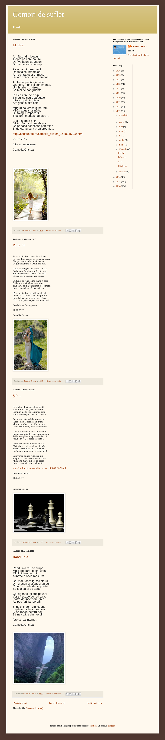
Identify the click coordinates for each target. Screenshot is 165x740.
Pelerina (19, 245)
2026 (118, 71)
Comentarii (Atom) (34, 708)
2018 (118, 106)
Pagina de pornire (57, 703)
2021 (118, 93)
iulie (121, 126)
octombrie (123, 115)
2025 (118, 75)
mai (121, 136)
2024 (118, 79)
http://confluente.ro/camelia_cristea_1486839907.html (39, 468)
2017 (118, 111)
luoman (93, 726)
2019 (118, 102)
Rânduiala (20, 557)
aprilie (122, 140)
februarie (123, 149)
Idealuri (19, 45)
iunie (121, 131)
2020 (118, 97)
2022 (118, 89)
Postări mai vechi (94, 703)
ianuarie (122, 171)
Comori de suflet (38, 14)
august (122, 122)
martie (122, 145)
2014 (118, 186)
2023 (118, 84)
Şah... (17, 396)
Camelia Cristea (139, 46)
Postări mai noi (20, 703)
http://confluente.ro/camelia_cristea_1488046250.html (48, 133)
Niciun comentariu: (54, 230)
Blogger (111, 726)
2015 (118, 181)
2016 (118, 177)
